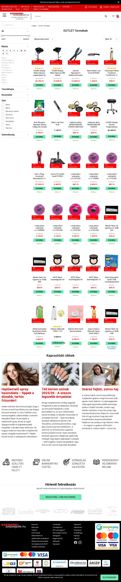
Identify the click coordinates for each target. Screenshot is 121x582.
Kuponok (66, 7)
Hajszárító (77, 524)
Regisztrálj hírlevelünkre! (60, 497)
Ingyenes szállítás (9, 7)
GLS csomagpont (59, 530)
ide (61, 577)
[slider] (2, 36)
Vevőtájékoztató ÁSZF (40, 544)
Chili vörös (9, 118)
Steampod (77, 530)
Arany (7, 105)
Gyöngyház (9, 121)
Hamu (7, 125)
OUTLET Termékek (44, 26)
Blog (18, 9)
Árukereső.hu (59, 566)
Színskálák (56, 524)
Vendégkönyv (57, 527)
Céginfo (34, 530)
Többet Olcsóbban (40, 9)
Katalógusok (38, 7)
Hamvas (8, 128)
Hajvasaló (56, 544)
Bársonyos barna (12, 111)
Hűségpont (56, 536)
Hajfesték (56, 541)
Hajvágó (77, 536)
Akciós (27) (9, 25)
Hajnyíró (77, 538)
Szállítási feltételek (38, 547)
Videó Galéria (53, 7)
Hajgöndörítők (58, 538)
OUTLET (26, 9)
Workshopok (7, 9)
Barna (7, 108)
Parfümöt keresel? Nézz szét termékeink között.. (60, 2)
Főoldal (34, 26)
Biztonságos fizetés (60, 533)
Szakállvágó (78, 533)
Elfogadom (109, 577)
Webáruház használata (40, 541)
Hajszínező (78, 527)
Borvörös (9, 115)
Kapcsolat (25, 7)
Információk (36, 533)
